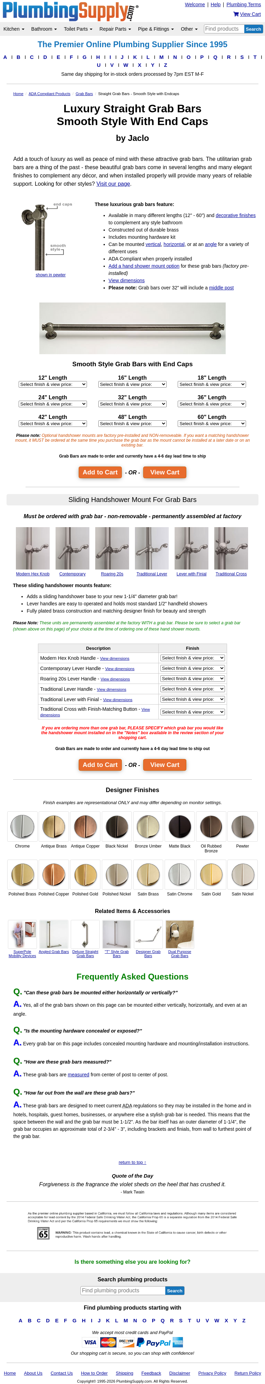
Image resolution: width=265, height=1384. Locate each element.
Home (10, 1373)
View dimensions (127, 280)
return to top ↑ (132, 1162)
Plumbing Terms (243, 4)
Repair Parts (115, 29)
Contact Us (62, 1373)
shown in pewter (50, 239)
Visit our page (113, 184)
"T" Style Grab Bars (116, 939)
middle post (221, 287)
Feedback (151, 1373)
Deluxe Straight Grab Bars (85, 939)
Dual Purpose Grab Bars (179, 939)
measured (78, 1074)
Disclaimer (179, 1373)
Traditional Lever (152, 551)
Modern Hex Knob (33, 551)
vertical (153, 244)
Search (253, 29)
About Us (33, 1373)
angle (211, 244)
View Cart (164, 472)
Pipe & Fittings (156, 29)
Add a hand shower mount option (144, 266)
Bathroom (44, 29)
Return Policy (247, 1373)
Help (216, 4)
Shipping (125, 1373)
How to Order (94, 1373)
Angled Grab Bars (54, 937)
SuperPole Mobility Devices (22, 939)
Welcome (195, 4)
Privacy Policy (212, 1373)
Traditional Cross (231, 551)
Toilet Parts (78, 29)
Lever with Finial (191, 551)
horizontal (174, 244)
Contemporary (72, 551)
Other (189, 29)
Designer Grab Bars (148, 939)
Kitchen (13, 29)
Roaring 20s (112, 551)
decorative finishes (236, 215)
